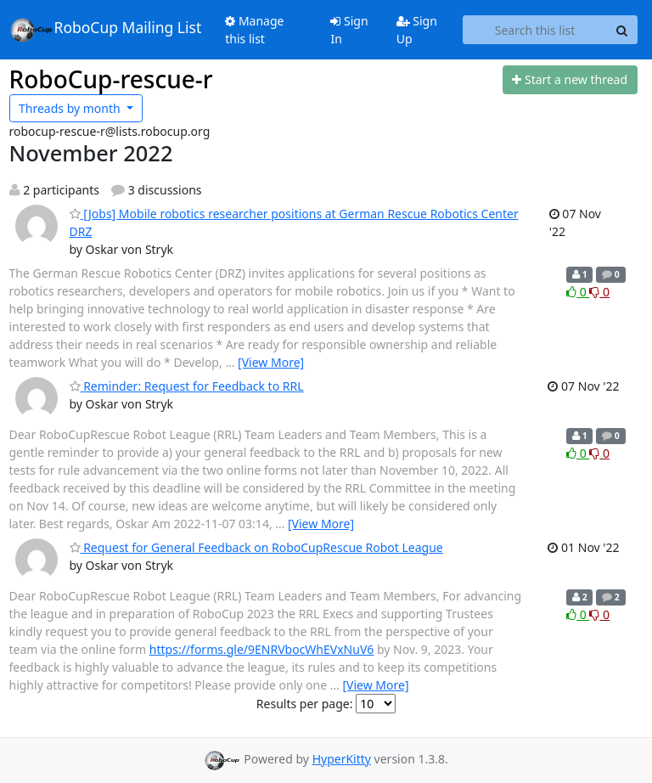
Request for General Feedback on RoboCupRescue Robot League (256, 547)
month (71, 108)
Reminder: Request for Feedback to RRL (187, 386)
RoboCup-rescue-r (111, 79)
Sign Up (416, 30)
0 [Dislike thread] (599, 292)
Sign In (349, 30)
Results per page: (304, 704)
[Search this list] (535, 29)
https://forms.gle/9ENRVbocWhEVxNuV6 (261, 649)
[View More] (271, 362)
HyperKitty (341, 759)
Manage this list (254, 30)
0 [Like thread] (577, 292)
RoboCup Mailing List (105, 29)
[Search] (622, 29)
